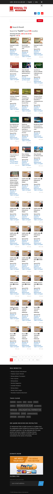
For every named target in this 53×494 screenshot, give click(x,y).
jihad (23, 413)
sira (24, 402)
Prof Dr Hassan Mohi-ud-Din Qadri (14, 161)
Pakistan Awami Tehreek (17, 374)
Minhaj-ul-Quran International (18, 371)
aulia (28, 416)
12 (22, 360)
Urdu (36, 2)
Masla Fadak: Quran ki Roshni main (26, 47)
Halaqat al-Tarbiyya (30, 410)
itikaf (36, 402)
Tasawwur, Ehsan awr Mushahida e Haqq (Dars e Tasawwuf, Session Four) (38, 100)
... (25, 360)
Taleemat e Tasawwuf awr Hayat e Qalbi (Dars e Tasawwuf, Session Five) (26, 100)
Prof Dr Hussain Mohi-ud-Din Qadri (26, 78)
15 (29, 360)
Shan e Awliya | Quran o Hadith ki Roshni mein (26, 155)
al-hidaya (37, 406)
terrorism (15, 413)
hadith (19, 402)
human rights (32, 413)
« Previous (14, 356)
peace (30, 402)
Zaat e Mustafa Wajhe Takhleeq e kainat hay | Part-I (26, 71)
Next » (38, 360)
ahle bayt (21, 416)
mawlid (13, 410)
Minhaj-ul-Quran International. (21, 492)
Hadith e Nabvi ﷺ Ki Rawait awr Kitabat (26, 180)
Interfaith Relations (16, 385)
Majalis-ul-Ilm (25, 406)
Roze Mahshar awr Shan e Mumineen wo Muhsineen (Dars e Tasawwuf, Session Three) (14, 128)
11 (18, 360)
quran (12, 402)
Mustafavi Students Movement (19, 392)
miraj (12, 406)
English (30, 2)
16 (33, 360)
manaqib (13, 416)
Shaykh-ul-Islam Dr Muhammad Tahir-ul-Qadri (14, 53)
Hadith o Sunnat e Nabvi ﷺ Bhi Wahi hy (38, 259)
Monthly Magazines (16, 383)
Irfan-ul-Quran (14, 378)
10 (15, 360)
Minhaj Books (14, 381)
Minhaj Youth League (16, 390)
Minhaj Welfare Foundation (18, 376)
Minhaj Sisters (14, 388)
